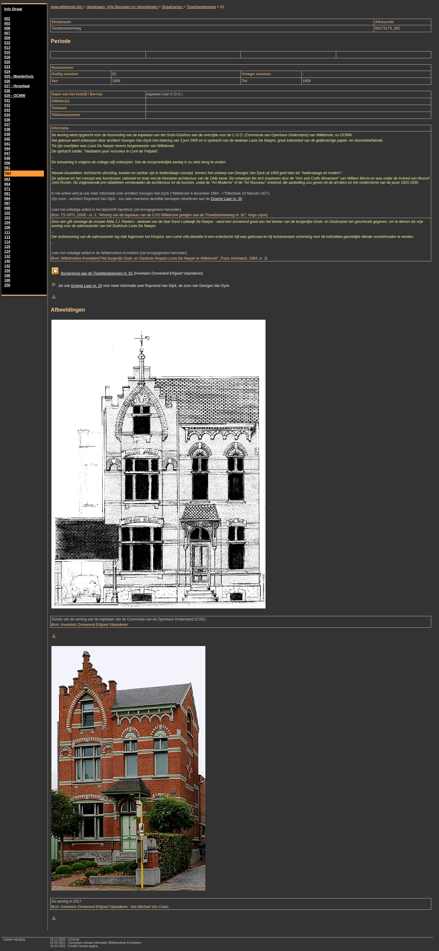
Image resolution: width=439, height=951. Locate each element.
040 (7, 139)
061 (7, 168)
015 (7, 52)
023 (7, 67)
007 (7, 33)
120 (7, 247)
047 (7, 153)
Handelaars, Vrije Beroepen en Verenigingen (122, 7)
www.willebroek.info (67, 7)
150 (7, 271)
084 (7, 198)
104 (7, 222)
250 (7, 285)
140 (7, 261)
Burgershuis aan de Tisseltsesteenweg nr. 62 (97, 273)
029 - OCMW (14, 96)
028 (7, 91)
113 (7, 237)
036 (7, 120)
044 (7, 148)
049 (7, 158)
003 (7, 23)
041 (7, 144)
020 (7, 62)
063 (7, 179)
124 (7, 251)
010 (7, 43)
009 (7, 38)
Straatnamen (172, 7)
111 (7, 232)
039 (7, 134)
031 (7, 100)
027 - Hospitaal (17, 86)
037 (7, 124)
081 (7, 194)
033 (7, 110)
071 (7, 189)
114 (7, 242)
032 (7, 105)
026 (7, 81)
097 (7, 203)
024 (7, 71)
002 (7, 19)
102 (7, 213)
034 (7, 115)
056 (7, 163)
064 (7, 184)
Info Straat (13, 9)
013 (7, 47)
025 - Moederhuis (19, 76)
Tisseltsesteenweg (201, 7)
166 (7, 275)
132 (7, 256)
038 (7, 129)
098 (7, 208)
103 (7, 218)
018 (7, 57)
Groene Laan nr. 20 (226, 199)
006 (7, 28)
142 (7, 266)
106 (7, 227)
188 (7, 280)
